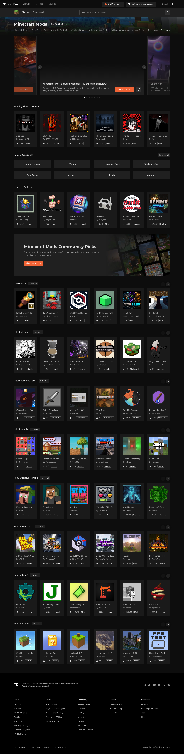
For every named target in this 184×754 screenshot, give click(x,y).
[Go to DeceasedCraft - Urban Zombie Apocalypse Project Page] (52, 549)
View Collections (33, 263)
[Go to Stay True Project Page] (78, 501)
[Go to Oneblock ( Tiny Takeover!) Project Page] (25, 646)
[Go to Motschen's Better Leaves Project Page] (158, 501)
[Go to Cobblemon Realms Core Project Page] (78, 306)
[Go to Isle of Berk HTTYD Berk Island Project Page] (105, 646)
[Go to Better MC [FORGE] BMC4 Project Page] (105, 549)
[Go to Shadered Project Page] (158, 306)
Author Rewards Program (56, 713)
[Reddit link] (168, 684)
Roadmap (81, 721)
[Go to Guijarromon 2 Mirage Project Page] (158, 355)
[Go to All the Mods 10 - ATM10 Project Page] (25, 549)
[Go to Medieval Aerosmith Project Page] (105, 355)
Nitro (143, 717)
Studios (54, 4)
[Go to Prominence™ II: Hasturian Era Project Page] (158, 549)
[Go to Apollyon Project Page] (25, 129)
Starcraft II (18, 721)
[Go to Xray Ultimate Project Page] (132, 501)
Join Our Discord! (84, 704)
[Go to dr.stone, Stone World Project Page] (25, 355)
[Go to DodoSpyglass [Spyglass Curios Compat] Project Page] (25, 306)
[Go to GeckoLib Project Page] (25, 598)
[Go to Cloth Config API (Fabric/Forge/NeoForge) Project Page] (78, 598)
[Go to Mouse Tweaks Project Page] (132, 598)
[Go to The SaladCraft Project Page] (132, 355)
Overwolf (145, 704)
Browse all (164, 155)
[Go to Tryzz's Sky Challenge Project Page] (78, 452)
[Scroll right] (168, 284)
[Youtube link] (154, 684)
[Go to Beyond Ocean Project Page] (158, 210)
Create (41, 4)
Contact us (114, 713)
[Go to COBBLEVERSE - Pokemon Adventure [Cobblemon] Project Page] (78, 549)
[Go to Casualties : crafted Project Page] (25, 403)
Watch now (124, 89)
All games (17, 704)
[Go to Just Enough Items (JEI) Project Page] (52, 598)
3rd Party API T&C (53, 721)
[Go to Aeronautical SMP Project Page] (52, 355)
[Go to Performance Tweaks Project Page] (105, 306)
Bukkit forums (83, 726)
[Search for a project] (122, 12)
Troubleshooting (116, 709)
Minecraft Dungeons (22, 730)
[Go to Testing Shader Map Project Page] (132, 452)
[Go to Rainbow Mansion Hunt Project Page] (52, 452)
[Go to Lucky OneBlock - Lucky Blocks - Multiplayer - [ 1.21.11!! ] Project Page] (52, 646)
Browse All (38, 12)
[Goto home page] (11, 4)
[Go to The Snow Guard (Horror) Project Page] (158, 129)
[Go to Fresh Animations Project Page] (25, 501)
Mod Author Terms (61, 747)
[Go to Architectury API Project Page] (105, 598)
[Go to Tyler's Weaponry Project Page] (52, 306)
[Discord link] (158, 684)
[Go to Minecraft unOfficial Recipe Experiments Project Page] (78, 403)
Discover (25, 12)
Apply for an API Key (54, 717)
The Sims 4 (18, 717)
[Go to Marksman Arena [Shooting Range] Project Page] (105, 452)
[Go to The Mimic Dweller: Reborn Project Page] (78, 129)
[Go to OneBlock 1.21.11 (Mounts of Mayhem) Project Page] (78, 646)
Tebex (143, 713)
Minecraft (17, 709)
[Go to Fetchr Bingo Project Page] (25, 452)
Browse (28, 4)
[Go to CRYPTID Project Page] (52, 129)
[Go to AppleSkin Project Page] (158, 598)
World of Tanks (20, 734)
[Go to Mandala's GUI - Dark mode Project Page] (105, 501)
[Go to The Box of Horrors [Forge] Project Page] (132, 129)
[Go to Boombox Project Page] (105, 210)
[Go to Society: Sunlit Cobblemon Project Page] (132, 210)
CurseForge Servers (85, 730)
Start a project (51, 704)
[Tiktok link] (149, 684)
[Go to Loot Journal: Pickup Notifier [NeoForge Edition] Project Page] (78, 210)
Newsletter (82, 717)
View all (33, 283)
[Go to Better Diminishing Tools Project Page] (52, 403)
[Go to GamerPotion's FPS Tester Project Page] (158, 646)
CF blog (81, 713)
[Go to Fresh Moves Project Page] (52, 501)
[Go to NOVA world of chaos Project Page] (78, 355)
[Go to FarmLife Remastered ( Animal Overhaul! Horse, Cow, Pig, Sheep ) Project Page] (132, 403)
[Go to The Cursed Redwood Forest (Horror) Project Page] (105, 129)
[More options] (178, 4)
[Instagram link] (144, 684)
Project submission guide (55, 709)
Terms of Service (20, 747)
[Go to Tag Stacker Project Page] (52, 210)
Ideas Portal (82, 709)
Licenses (47, 747)
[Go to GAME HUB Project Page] (158, 452)
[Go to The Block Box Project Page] (25, 210)
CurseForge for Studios (150, 709)
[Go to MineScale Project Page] (105, 403)
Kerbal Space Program (22, 726)
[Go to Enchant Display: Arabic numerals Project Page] (158, 403)
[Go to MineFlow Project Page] (132, 306)
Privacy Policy (35, 747)
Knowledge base (116, 704)
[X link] (163, 684)
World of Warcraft (21, 713)
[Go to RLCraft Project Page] (132, 549)
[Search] (167, 12)
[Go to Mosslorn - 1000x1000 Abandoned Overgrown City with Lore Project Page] (132, 646)
